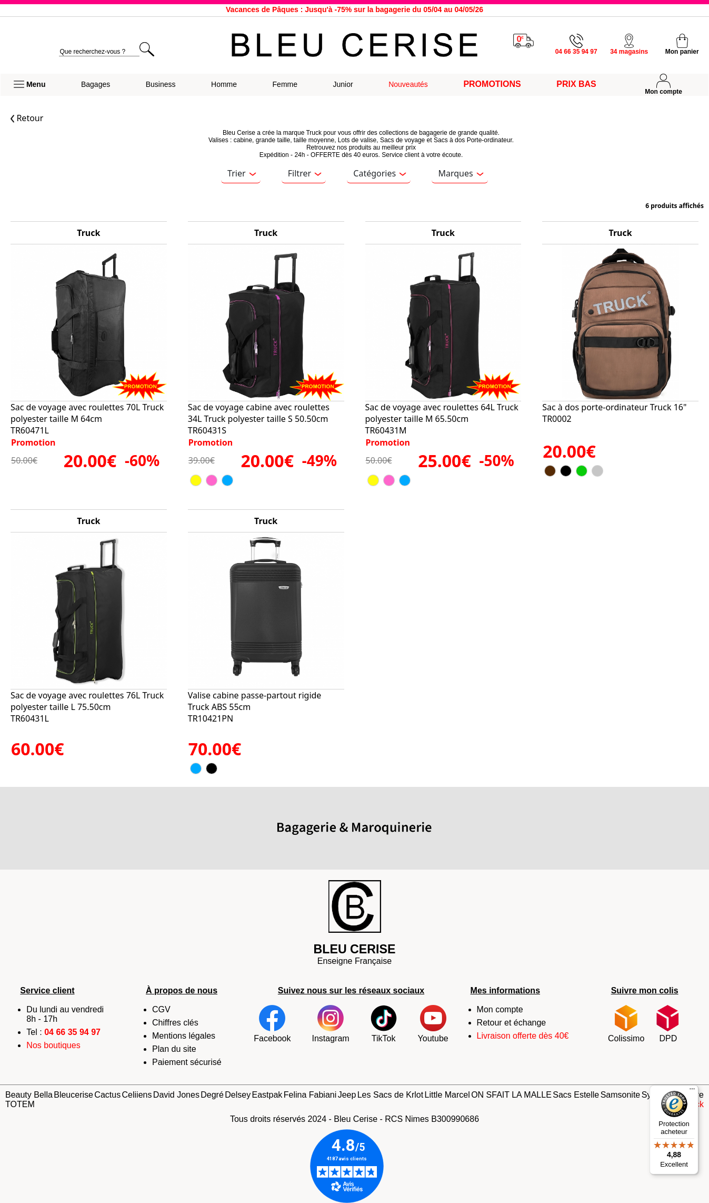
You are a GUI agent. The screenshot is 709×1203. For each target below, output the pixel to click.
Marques (460, 173)
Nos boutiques (53, 1045)
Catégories (379, 173)
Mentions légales (183, 1035)
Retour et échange (511, 1022)
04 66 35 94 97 (72, 1032)
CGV (161, 1009)
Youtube (433, 1024)
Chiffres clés (175, 1022)
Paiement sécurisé (187, 1062)
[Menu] (692, 1091)
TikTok (384, 1024)
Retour (27, 118)
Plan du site (174, 1048)
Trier (241, 173)
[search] (99, 51)
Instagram (330, 1024)
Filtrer (305, 173)
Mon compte (500, 1009)
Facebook (272, 1024)
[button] (29, 85)
